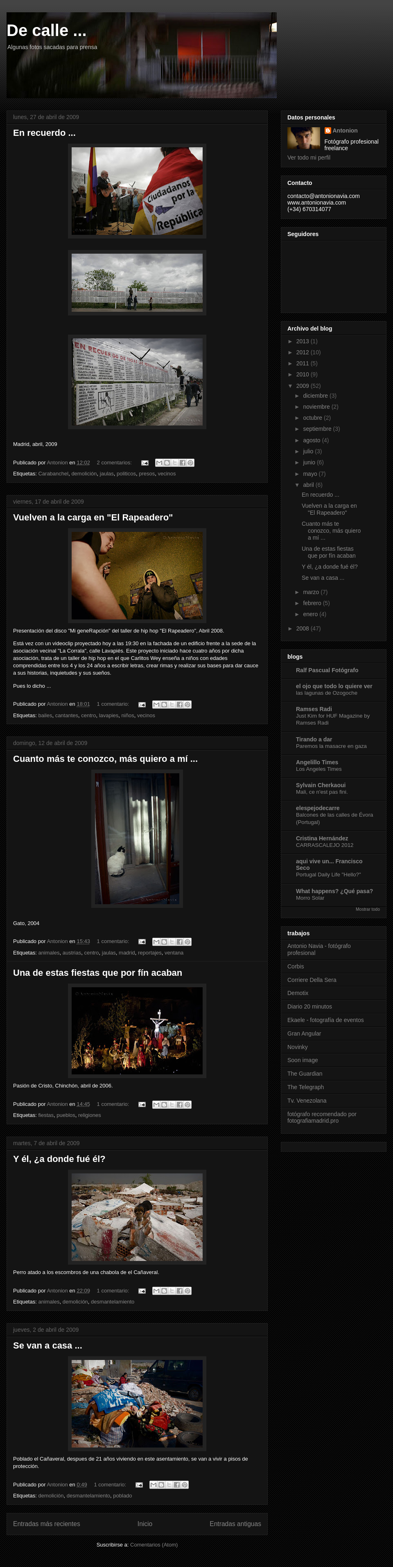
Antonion (345, 130)
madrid (127, 953)
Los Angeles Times (319, 769)
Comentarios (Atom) (154, 1545)
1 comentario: (114, 704)
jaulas (107, 474)
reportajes (150, 953)
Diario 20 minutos (309, 1006)
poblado (122, 1496)
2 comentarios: (115, 462)
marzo (312, 592)
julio (309, 451)
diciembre (316, 395)
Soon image (302, 1060)
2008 (303, 628)
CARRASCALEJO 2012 (324, 845)
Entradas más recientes (46, 1523)
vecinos (167, 474)
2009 (303, 386)
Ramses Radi (314, 709)
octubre (313, 417)
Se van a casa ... (47, 1345)
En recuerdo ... (44, 133)
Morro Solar (310, 898)
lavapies (109, 715)
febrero (313, 603)
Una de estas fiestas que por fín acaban (97, 973)
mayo (310, 474)
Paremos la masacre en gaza (331, 746)
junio (309, 462)
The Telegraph (305, 1087)
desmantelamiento (112, 1302)
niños (128, 715)
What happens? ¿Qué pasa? (334, 891)
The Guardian (305, 1073)
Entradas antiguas (235, 1523)
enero (311, 614)
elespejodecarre (318, 808)
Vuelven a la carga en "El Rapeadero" (93, 517)
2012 (303, 352)
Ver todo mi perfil (308, 157)
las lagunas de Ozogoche (326, 693)
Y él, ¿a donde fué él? (59, 1159)
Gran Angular (304, 1033)
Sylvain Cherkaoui (321, 785)
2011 (303, 363)
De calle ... (47, 30)
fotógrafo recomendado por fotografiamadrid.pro (322, 1117)
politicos (126, 474)
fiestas (46, 1115)
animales (48, 953)
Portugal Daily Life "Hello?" (328, 874)
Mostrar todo (368, 909)
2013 (303, 341)
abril (309, 485)
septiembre (318, 429)
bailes (45, 715)
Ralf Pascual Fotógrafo (327, 670)
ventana (174, 953)
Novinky (297, 1047)
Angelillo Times (317, 762)
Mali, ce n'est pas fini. (322, 792)
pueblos (65, 1115)
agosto (312, 440)
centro (88, 715)
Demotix (297, 993)
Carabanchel (53, 474)
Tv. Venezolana (306, 1100)
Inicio (145, 1523)
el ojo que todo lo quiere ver (334, 686)
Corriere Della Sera (312, 980)
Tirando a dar (314, 739)
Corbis (295, 966)
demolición (84, 474)
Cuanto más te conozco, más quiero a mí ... (105, 759)
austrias (72, 953)
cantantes (66, 715)
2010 (303, 374)
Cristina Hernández (322, 838)
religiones (89, 1115)
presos (147, 474)
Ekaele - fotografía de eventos (325, 1020)
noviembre (317, 406)
